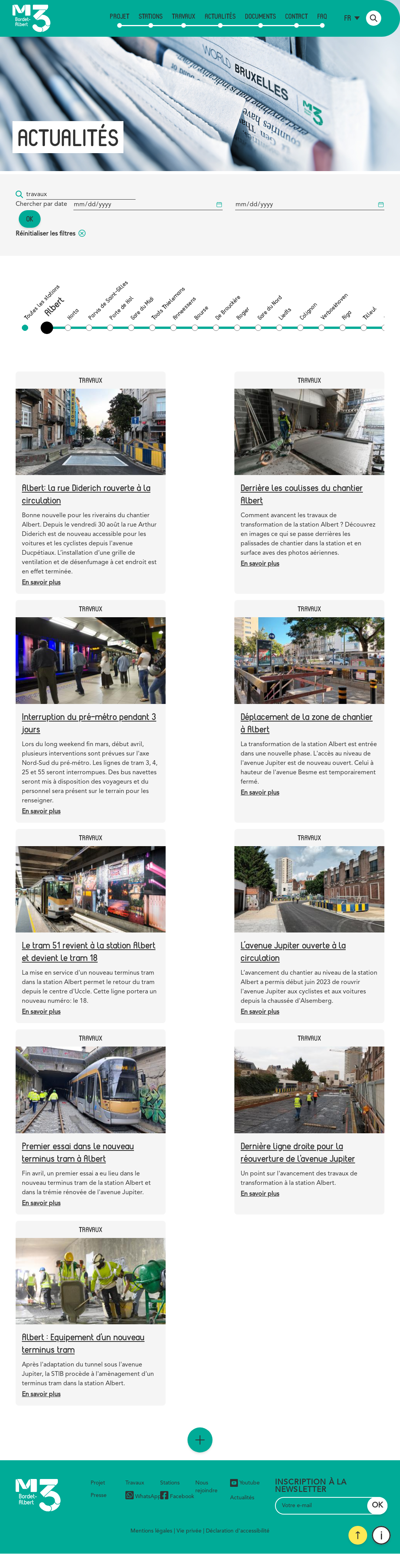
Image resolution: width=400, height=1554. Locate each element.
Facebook (177, 1496)
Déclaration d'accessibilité (238, 1531)
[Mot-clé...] (81, 195)
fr (347, 18)
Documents (260, 16)
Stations (150, 16)
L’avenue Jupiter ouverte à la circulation (293, 951)
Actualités (220, 16)
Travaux (183, 16)
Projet (119, 16)
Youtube (245, 1483)
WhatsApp (143, 1496)
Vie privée (189, 1531)
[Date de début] (148, 205)
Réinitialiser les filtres (51, 234)
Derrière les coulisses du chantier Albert (302, 493)
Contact (296, 16)
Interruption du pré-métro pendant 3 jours (89, 722)
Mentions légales (151, 1531)
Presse (99, 1495)
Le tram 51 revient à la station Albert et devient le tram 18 (88, 951)
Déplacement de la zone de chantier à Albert (307, 722)
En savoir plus (41, 583)
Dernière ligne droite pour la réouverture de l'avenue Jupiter (298, 1152)
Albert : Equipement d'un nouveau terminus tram (83, 1343)
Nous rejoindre (206, 1486)
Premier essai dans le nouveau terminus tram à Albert (78, 1152)
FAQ (322, 16)
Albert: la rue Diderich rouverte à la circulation (86, 493)
